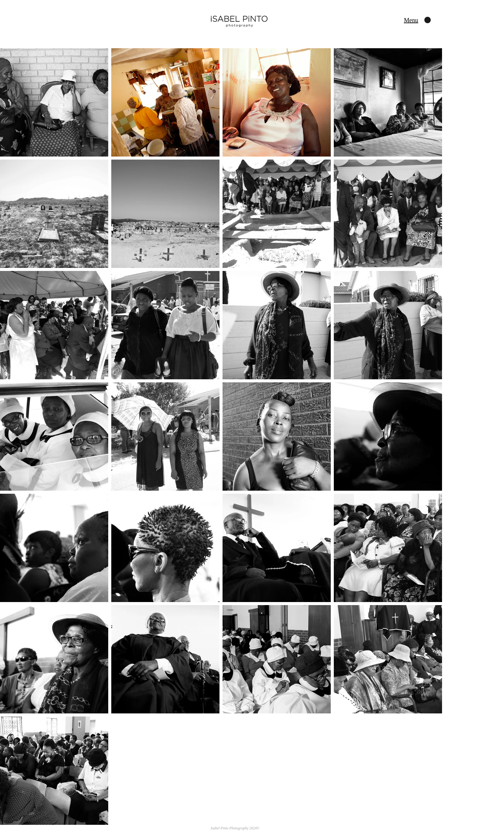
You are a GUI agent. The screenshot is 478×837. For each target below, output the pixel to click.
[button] (411, 20)
